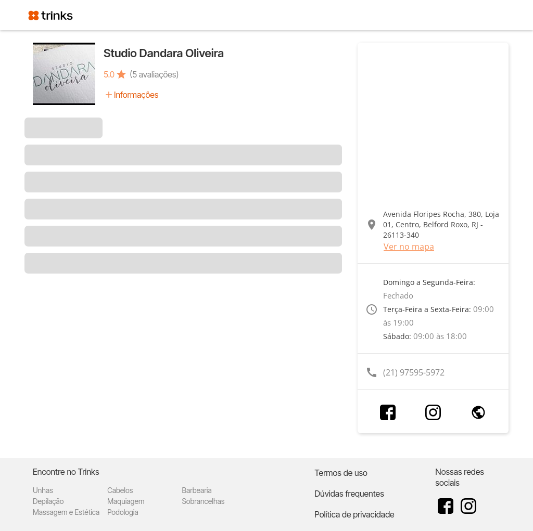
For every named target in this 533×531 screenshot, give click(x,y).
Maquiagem (125, 501)
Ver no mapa (409, 246)
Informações (136, 94)
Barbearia (196, 490)
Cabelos (120, 490)
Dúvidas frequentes (349, 493)
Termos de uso (340, 473)
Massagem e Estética (66, 512)
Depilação (48, 501)
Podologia (122, 512)
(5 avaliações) (154, 74)
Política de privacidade (354, 514)
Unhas (43, 490)
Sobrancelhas (203, 501)
